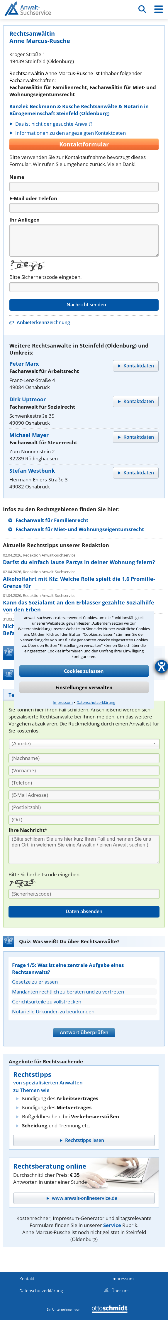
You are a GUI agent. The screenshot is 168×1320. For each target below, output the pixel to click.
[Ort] (84, 820)
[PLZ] (84, 807)
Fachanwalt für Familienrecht (52, 520)
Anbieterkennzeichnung (43, 322)
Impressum (63, 702)
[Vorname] (84, 770)
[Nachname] (84, 758)
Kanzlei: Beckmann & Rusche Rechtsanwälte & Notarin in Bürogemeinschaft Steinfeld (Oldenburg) (79, 110)
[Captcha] (84, 287)
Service (112, 1225)
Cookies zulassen (84, 671)
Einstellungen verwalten (84, 687)
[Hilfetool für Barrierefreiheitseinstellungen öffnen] (161, 666)
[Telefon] (84, 208)
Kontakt (26, 1278)
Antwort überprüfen (84, 1032)
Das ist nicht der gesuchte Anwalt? (53, 123)
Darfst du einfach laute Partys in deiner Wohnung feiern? (79, 562)
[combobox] (84, 744)
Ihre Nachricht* (28, 830)
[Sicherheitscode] (84, 894)
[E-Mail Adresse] (84, 795)
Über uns (120, 1290)
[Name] (84, 186)
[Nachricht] (84, 240)
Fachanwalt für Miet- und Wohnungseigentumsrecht (80, 529)
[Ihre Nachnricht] (84, 849)
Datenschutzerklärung (96, 702)
